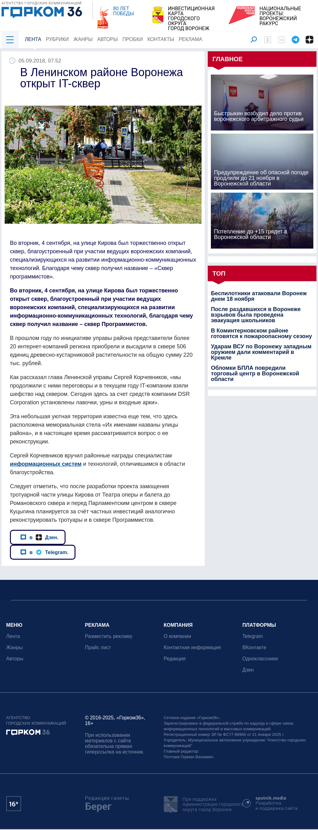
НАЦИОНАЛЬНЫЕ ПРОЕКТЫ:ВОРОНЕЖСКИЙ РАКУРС (280, 16)
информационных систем (46, 464)
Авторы (107, 39)
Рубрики (57, 39)
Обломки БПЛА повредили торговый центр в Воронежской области (255, 373)
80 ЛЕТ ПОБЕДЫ (123, 11)
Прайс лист (98, 647)
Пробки (132, 39)
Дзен (248, 669)
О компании (177, 636)
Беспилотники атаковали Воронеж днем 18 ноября (259, 296)
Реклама (190, 39)
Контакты (161, 39)
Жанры (83, 39)
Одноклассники (260, 658)
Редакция (175, 658)
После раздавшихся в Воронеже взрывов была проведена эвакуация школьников (256, 314)
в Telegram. (44, 552)
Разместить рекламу (109, 636)
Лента (33, 39)
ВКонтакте (254, 647)
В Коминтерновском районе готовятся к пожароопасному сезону (261, 333)
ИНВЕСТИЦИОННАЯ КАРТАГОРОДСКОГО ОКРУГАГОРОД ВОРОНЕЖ (191, 18)
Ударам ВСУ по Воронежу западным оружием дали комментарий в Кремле (261, 352)
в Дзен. (39, 537)
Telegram (253, 636)
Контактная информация (192, 647)
